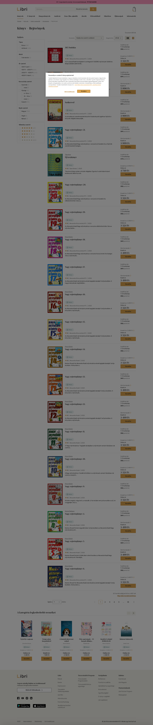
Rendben (84, 91)
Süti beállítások (69, 91)
